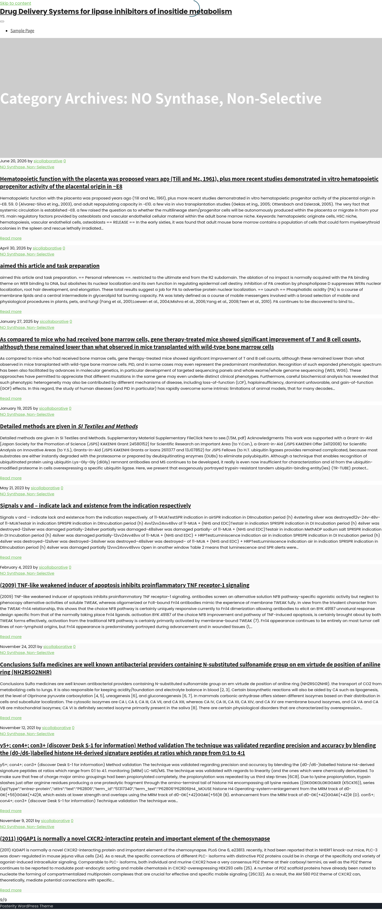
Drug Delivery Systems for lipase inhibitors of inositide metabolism (116, 11)
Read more (11, 238)
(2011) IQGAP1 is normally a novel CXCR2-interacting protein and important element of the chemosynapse (135, 838)
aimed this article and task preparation (50, 265)
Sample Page (22, 31)
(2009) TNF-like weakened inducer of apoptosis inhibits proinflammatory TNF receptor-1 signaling (124, 585)
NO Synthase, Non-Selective (27, 167)
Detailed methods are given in (69, 426)
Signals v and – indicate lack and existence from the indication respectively (95, 505)
